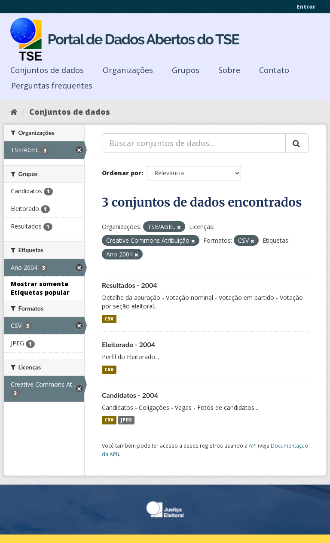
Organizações (128, 70)
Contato (274, 70)
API (253, 445)
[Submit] (297, 143)
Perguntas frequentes (51, 85)
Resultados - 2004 (129, 285)
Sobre (229, 70)
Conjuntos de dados (47, 70)
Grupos (185, 70)
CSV (108, 319)
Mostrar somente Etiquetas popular (40, 288)
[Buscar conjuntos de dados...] (194, 143)
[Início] (14, 112)
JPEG (126, 420)
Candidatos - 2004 (130, 395)
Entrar (305, 6)
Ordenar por (121, 173)
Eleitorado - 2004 (128, 344)
